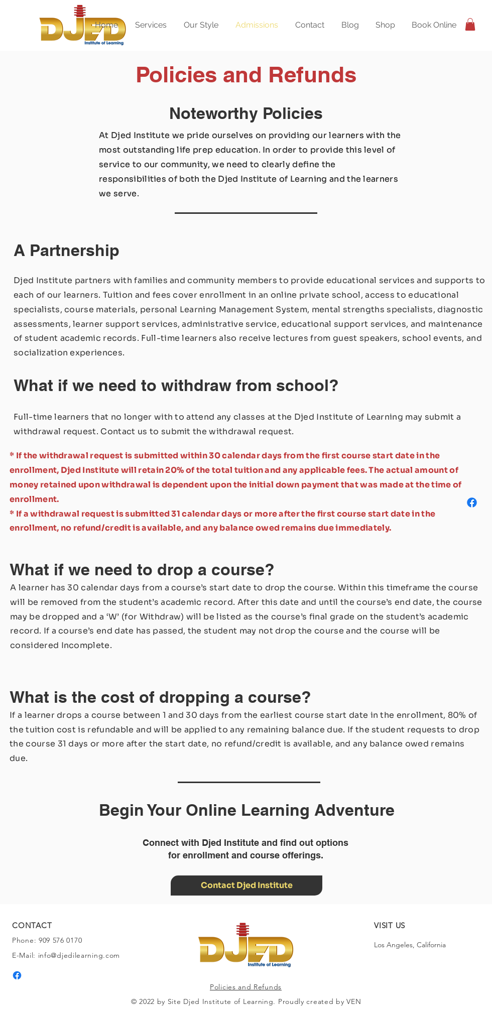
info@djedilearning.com (79, 955)
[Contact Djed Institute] (246, 885)
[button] (470, 24)
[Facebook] (471, 502)
